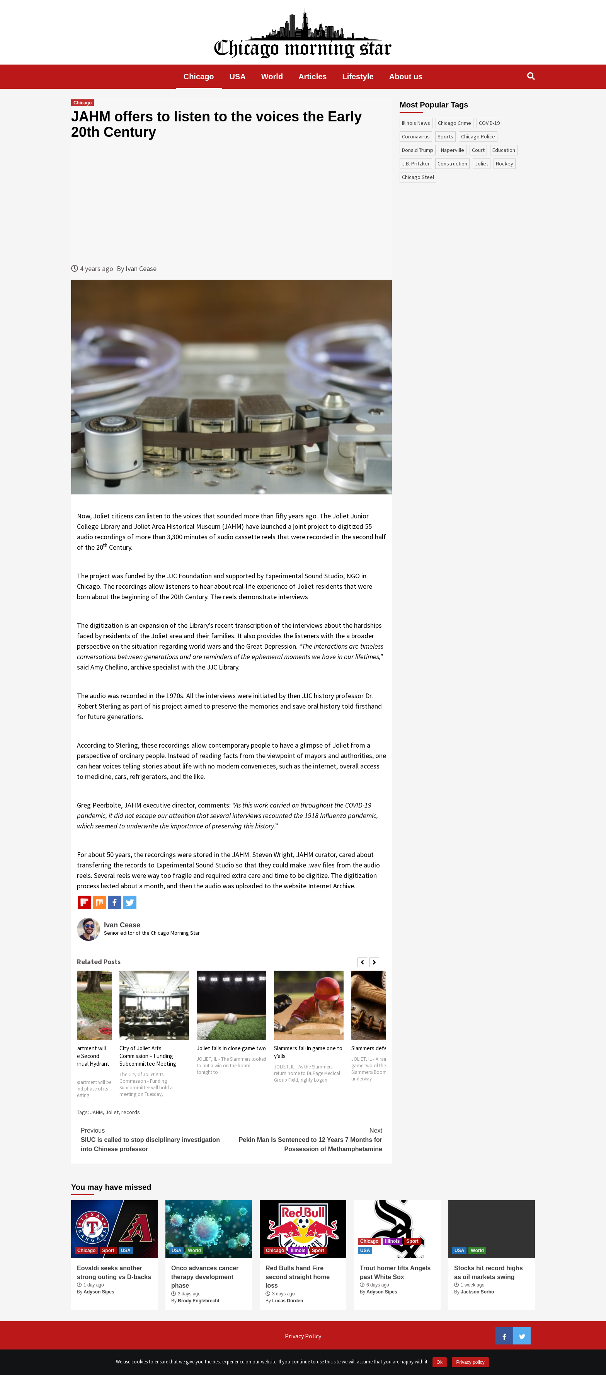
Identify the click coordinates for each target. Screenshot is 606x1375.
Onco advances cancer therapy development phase (204, 1277)
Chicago (199, 76)
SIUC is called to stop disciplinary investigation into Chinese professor (156, 1139)
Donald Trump (417, 150)
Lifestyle (358, 76)
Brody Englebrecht (198, 1300)
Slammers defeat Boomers (383, 1048)
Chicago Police (478, 136)
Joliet (112, 1112)
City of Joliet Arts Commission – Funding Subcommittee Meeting (147, 1055)
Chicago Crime (454, 122)
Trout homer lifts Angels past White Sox (395, 1272)
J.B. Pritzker (416, 163)
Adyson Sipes (98, 1292)
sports (445, 136)
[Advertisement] (231, 201)
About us (406, 76)
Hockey (504, 163)
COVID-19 (489, 122)
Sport (108, 1250)
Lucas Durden (287, 1300)
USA (238, 76)
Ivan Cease (141, 268)
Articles (312, 76)
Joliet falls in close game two (231, 1048)
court (478, 150)
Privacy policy (470, 1362)
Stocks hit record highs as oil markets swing (488, 1272)
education (503, 150)
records (130, 1112)
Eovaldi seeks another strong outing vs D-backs (114, 1272)
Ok (440, 1362)
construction (452, 163)
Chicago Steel (418, 177)
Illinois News (416, 122)
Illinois (298, 1250)
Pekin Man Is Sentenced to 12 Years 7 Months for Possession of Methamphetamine (307, 1139)
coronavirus (416, 136)
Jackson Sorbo (477, 1292)
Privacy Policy (303, 1336)
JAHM (96, 1112)
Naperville (452, 150)
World (272, 76)
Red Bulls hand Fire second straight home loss (298, 1277)
